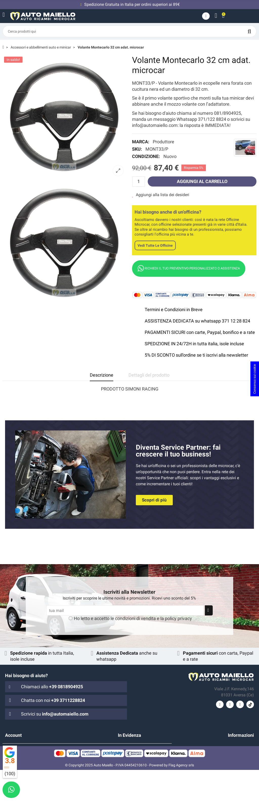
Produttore (163, 141)
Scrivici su (55, 714)
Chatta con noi (53, 700)
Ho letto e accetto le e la (133, 618)
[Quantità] (138, 181)
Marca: (140, 141)
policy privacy (178, 618)
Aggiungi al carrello (202, 181)
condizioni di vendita (135, 618)
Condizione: (146, 156)
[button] (154, 500)
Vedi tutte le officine (155, 245)
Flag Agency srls (181, 798)
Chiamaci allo (52, 686)
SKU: (137, 149)
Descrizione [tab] (101, 375)
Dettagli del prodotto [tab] (148, 375)
